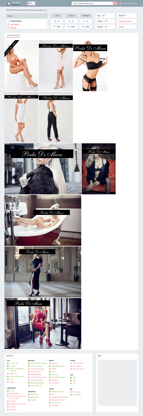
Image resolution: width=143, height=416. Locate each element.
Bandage (55, 380)
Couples (13, 401)
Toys (11, 379)
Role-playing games (59, 377)
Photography (14, 394)
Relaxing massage (37, 383)
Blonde (121, 27)
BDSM (54, 369)
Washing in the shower (18, 404)
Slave (54, 372)
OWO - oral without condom (17, 370)
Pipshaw (13, 407)
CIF (74, 383)
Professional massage (39, 363)
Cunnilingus (56, 403)
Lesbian (33, 400)
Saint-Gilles (24, 10)
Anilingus (55, 406)
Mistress (55, 363)
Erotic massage (36, 366)
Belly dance (35, 397)
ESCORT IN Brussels (13, 10)
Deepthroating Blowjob (60, 397)
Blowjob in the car (58, 400)
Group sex (13, 374)
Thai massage (36, 372)
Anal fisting (77, 366)
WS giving (76, 392)
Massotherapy (36, 374)
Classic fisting (78, 363)
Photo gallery (13, 35)
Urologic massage (37, 369)
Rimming (13, 410)
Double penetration (17, 376)
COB (74, 380)
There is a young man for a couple (18, 397)
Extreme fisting (78, 369)
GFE (53, 394)
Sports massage (37, 380)
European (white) (125, 21)
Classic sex (14, 363)
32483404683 (15, 21)
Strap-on (55, 374)
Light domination (58, 366)
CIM (74, 378)
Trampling (55, 383)
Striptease (34, 394)
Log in (128, 3)
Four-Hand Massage (38, 377)
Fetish (12, 382)
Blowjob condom (58, 392)
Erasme (31, 10)
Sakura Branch (36, 386)
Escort (12, 391)
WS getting (77, 395)
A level (12, 366)
